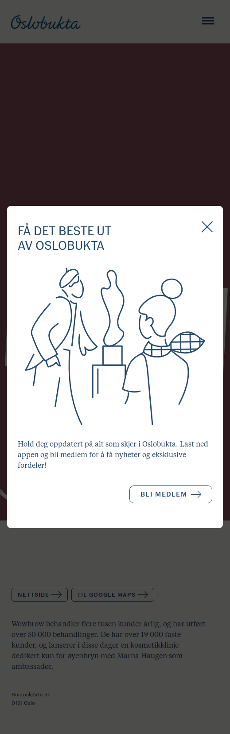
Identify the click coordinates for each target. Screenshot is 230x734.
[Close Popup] (207, 227)
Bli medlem (170, 494)
